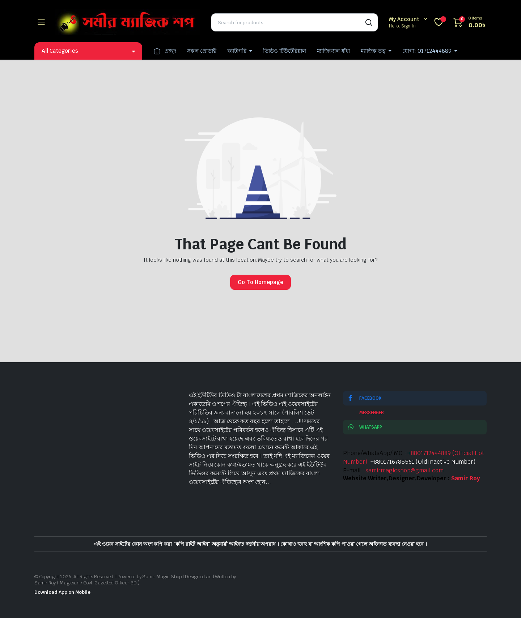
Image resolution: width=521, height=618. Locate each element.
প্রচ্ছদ (165, 51)
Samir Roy (465, 478)
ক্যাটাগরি (236, 50)
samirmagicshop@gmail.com (404, 470)
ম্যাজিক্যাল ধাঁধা (333, 50)
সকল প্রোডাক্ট (201, 50)
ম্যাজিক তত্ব (373, 50)
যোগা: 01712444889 (427, 50)
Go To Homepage (260, 282)
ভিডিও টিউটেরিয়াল (284, 50)
